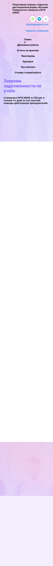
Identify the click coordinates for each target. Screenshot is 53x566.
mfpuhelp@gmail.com (37, 24)
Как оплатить (28, 67)
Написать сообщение (37, 30)
